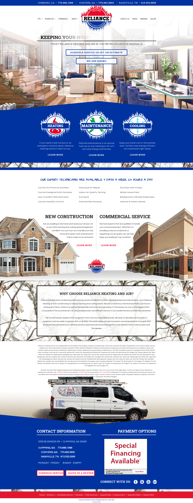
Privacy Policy (97, 502)
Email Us (51, 495)
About (74, 19)
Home (42, 495)
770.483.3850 (106, 2)
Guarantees (105, 495)
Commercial (62, 19)
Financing (143, 19)
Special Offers (134, 495)
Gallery (153, 19)
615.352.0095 (148, 2)
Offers (134, 19)
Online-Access (91, 500)
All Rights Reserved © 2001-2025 (105, 500)
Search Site (148, 495)
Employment (119, 495)
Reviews (79, 495)
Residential (49, 19)
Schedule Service (65, 495)
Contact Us (124, 19)
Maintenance (92, 495)
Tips (39, 19)
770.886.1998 (65, 2)
